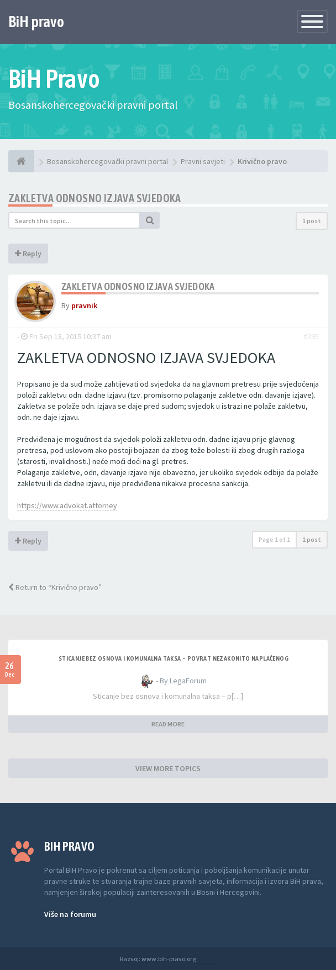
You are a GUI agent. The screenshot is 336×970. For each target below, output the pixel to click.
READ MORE (168, 724)
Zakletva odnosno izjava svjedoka (94, 198)
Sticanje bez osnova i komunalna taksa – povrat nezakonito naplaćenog (173, 658)
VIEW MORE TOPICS (168, 768)
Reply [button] (28, 254)
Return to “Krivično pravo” (55, 587)
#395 (311, 336)
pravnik (84, 305)
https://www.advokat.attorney (67, 505)
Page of (274, 539)
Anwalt (207, 959)
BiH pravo (36, 21)
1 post (311, 221)
